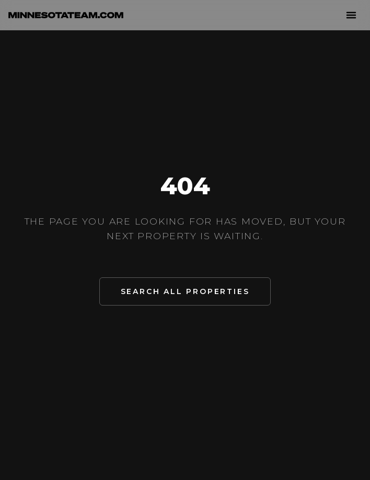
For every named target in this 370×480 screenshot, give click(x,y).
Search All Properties (185, 291)
